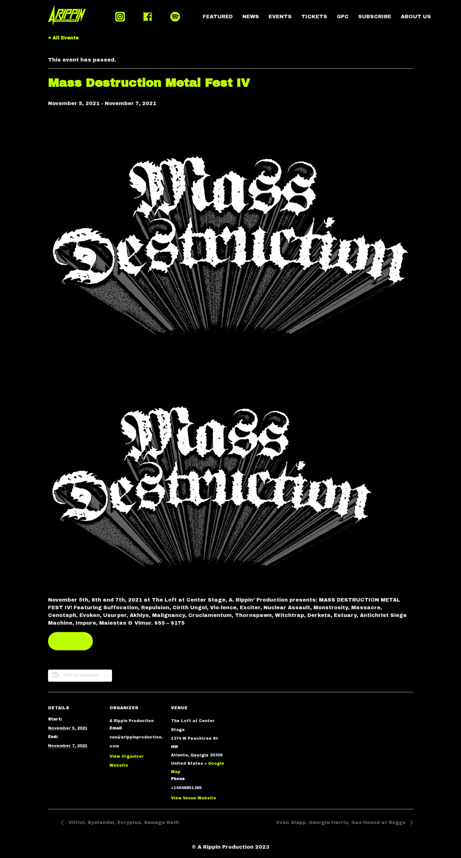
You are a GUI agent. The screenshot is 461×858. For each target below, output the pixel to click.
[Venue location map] (266, 736)
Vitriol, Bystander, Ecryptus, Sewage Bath (123, 822)
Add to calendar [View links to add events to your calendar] (81, 675)
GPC (343, 16)
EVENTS (280, 16)
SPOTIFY (175, 16)
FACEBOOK (147, 16)
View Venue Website (193, 798)
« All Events (63, 38)
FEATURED (218, 16)
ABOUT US (416, 16)
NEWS (250, 16)
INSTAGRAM (120, 16)
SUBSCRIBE (374, 16)
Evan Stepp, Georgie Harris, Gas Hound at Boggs (341, 822)
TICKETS (314, 16)
